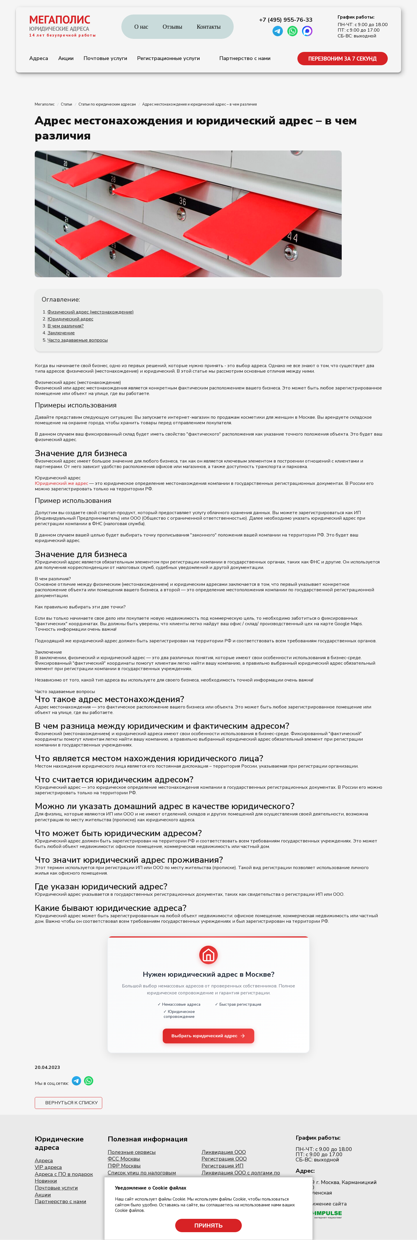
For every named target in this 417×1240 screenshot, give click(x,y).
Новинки (46, 1181)
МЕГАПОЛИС (59, 19)
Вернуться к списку (71, 1103)
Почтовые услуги (105, 58)
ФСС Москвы (124, 1159)
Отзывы (172, 26)
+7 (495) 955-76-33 (285, 20)
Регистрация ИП (223, 1166)
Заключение (61, 333)
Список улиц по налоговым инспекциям (142, 1176)
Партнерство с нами (245, 58)
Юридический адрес (70, 319)
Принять (208, 1225)
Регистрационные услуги (168, 58)
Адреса (38, 58)
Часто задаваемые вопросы (77, 340)
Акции (66, 58)
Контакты (209, 26)
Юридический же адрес (61, 483)
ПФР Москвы (124, 1166)
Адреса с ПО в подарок (64, 1174)
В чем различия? (65, 326)
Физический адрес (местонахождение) (90, 312)
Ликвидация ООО (224, 1152)
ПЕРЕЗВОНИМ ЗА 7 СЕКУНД (342, 58)
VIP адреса (48, 1167)
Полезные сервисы (132, 1152)
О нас (141, 26)
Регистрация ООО (224, 1159)
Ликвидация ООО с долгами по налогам (241, 1176)
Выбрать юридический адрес (209, 1036)
